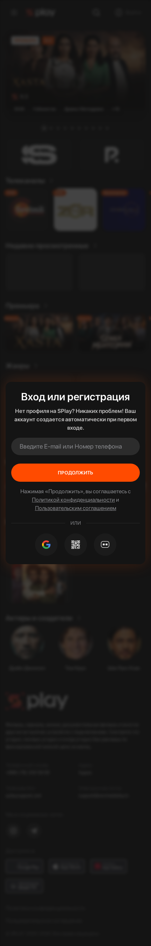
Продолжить (75, 472)
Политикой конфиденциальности (73, 499)
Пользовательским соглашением (75, 508)
